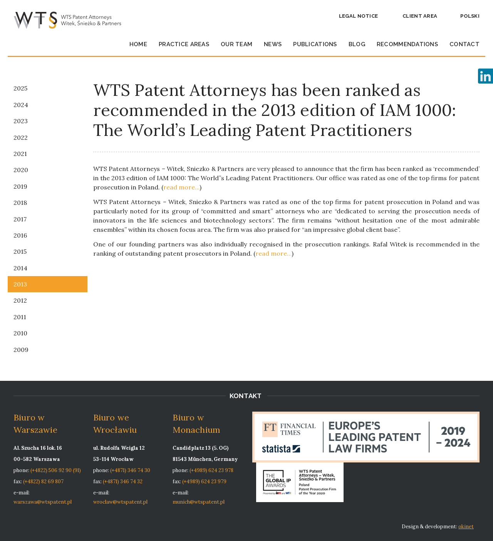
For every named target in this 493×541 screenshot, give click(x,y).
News (273, 44)
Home (138, 44)
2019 (20, 186)
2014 (20, 268)
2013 (20, 284)
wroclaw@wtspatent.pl (120, 502)
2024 (20, 105)
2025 (20, 88)
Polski (470, 16)
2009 (21, 349)
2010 (20, 333)
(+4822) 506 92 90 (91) (55, 470)
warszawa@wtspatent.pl (42, 502)
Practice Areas (184, 44)
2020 (20, 170)
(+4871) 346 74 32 (123, 481)
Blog (357, 44)
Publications (315, 44)
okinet (466, 526)
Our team (236, 44)
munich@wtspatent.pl (199, 502)
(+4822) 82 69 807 (43, 481)
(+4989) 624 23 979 (204, 481)
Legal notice (358, 16)
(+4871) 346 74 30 (130, 470)
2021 (20, 153)
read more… (181, 187)
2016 (20, 235)
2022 (20, 137)
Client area (419, 16)
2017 (20, 219)
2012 (20, 300)
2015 (20, 251)
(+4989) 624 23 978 (211, 470)
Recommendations (407, 44)
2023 (20, 121)
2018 (20, 202)
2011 (19, 317)
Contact (464, 44)
